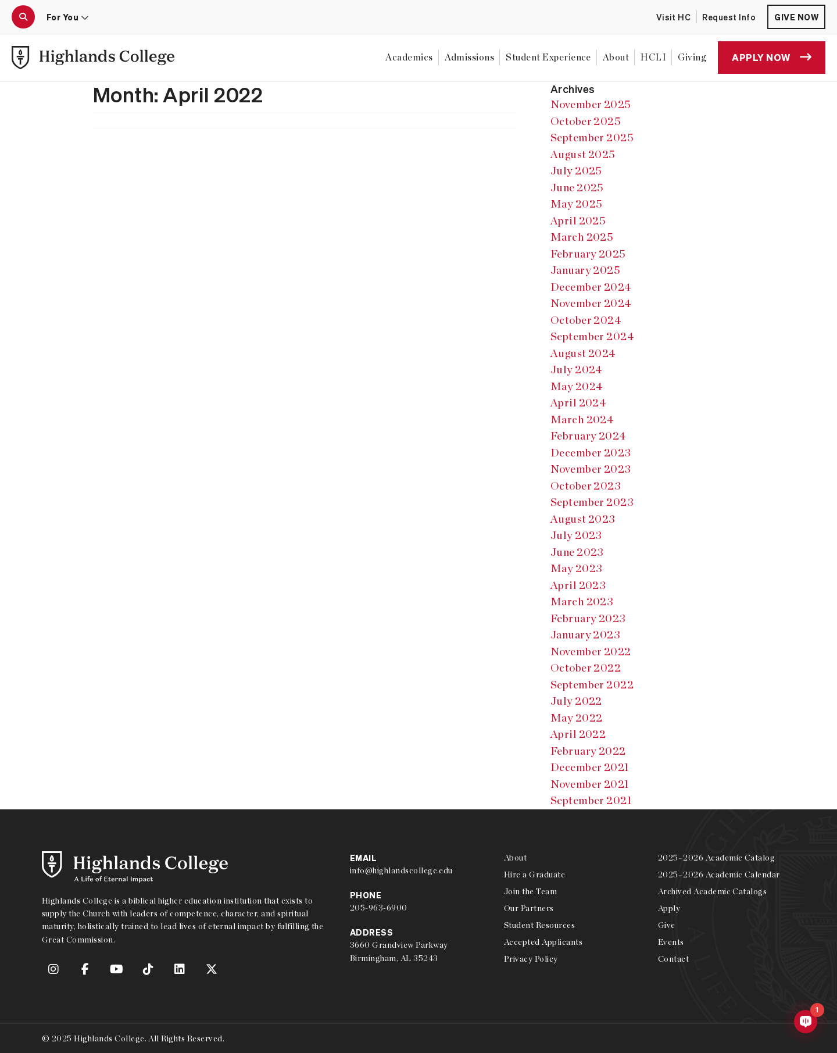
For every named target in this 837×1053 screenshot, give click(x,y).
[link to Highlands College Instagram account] (53, 969)
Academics (408, 57)
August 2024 (583, 353)
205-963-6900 (378, 907)
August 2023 (583, 519)
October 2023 (585, 485)
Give (666, 925)
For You (67, 17)
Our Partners (529, 908)
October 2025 (585, 121)
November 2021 (589, 784)
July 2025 (576, 170)
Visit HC (673, 17)
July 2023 (576, 535)
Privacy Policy (531, 958)
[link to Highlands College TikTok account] (148, 969)
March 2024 (582, 419)
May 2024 (576, 386)
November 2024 (591, 303)
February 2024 (588, 435)
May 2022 (576, 717)
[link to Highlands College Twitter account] (211, 969)
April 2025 (578, 220)
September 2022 (592, 684)
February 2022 (588, 751)
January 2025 (585, 270)
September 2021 (591, 800)
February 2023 (588, 618)
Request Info (729, 17)
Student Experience (548, 57)
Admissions (470, 57)
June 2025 (577, 187)
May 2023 (576, 568)
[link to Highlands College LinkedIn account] (180, 969)
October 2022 (585, 667)
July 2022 (576, 701)
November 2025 (590, 104)
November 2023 (590, 469)
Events (671, 942)
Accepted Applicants (543, 942)
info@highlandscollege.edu (401, 870)
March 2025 (582, 237)
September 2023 (592, 502)
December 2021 (589, 767)
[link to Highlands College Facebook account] (84, 969)
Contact (673, 958)
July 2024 (576, 369)
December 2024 (591, 287)
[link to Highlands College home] (93, 57)
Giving (692, 57)
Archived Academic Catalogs (712, 891)
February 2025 (588, 253)
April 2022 (578, 734)
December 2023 (590, 452)
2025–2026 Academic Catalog (716, 857)
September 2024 (592, 336)
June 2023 (577, 552)
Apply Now (771, 57)
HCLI (653, 57)
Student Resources (539, 925)
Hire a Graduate (534, 874)
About (616, 57)
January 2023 (585, 634)
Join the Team (530, 891)
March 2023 (582, 601)
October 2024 (586, 320)
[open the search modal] (23, 16)
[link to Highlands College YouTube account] (116, 969)
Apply (669, 908)
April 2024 (578, 402)
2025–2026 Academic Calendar (719, 874)
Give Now (796, 17)
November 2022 (590, 651)
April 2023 (578, 585)
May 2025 (576, 203)
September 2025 (592, 137)
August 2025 (583, 154)
